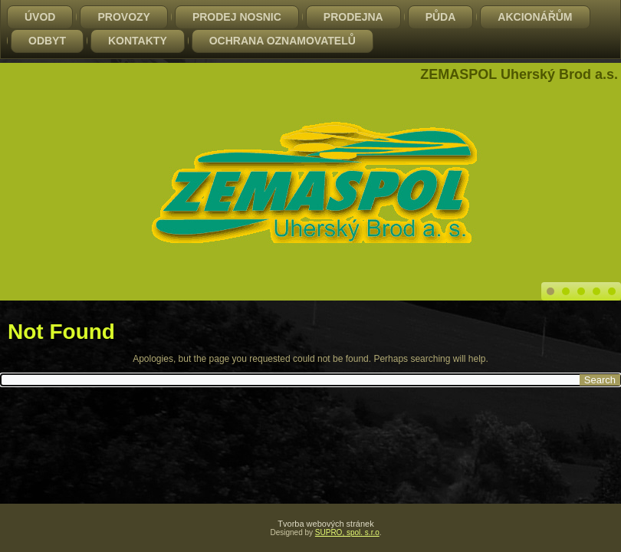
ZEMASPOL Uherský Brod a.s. (519, 74)
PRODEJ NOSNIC (236, 17)
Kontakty (137, 40)
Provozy (123, 17)
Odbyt (47, 40)
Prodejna (353, 17)
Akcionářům (535, 17)
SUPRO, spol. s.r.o (347, 532)
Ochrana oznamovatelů (282, 40)
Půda (441, 17)
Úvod (40, 17)
